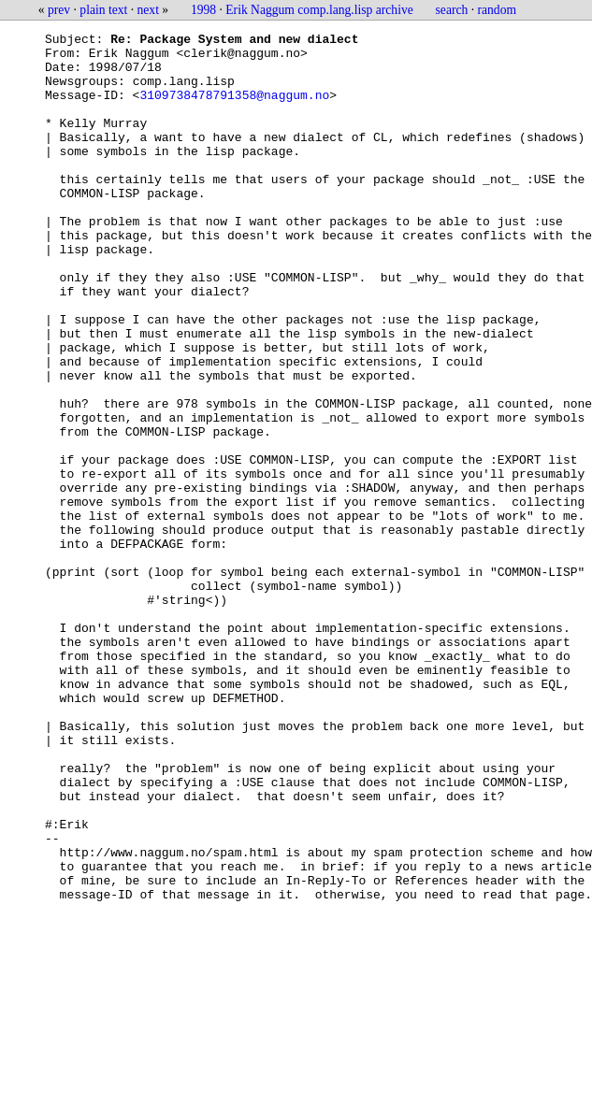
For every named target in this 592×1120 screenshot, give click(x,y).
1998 (203, 10)
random (497, 10)
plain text (103, 10)
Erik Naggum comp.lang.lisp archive (318, 10)
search (452, 10)
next (148, 10)
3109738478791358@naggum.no (234, 108)
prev (59, 10)
